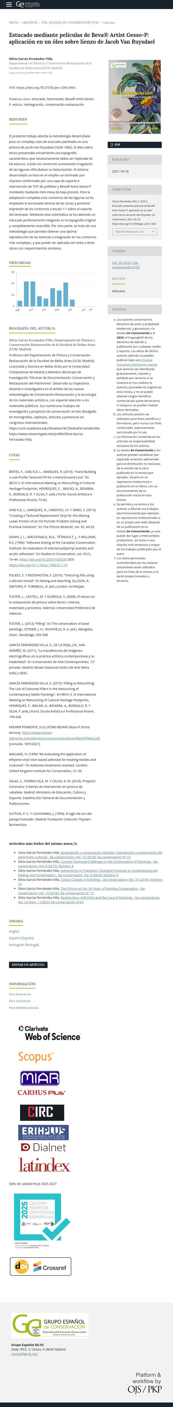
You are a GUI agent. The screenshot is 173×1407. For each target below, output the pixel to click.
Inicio (13, 23)
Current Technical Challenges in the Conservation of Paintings (106, 861)
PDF (117, 145)
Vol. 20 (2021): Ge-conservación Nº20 (70, 23)
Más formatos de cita (129, 232)
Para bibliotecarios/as (24, 1008)
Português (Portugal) (24, 945)
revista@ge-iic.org (24, 1354)
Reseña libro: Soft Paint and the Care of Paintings (97, 897)
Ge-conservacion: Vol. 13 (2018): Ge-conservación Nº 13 (82, 890)
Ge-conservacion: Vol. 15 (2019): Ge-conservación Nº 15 (90, 857)
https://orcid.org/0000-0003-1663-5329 (30, 72)
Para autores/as (20, 1001)
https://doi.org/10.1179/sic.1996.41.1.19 (38, 565)
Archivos (30, 23)
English (14, 931)
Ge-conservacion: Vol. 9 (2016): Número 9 (88, 875)
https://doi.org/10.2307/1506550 (43, 559)
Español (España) (21, 938)
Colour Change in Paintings (81, 879)
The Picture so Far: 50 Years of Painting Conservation (100, 888)
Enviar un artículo (28, 965)
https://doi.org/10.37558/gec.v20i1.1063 (46, 87)
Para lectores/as (20, 994)
